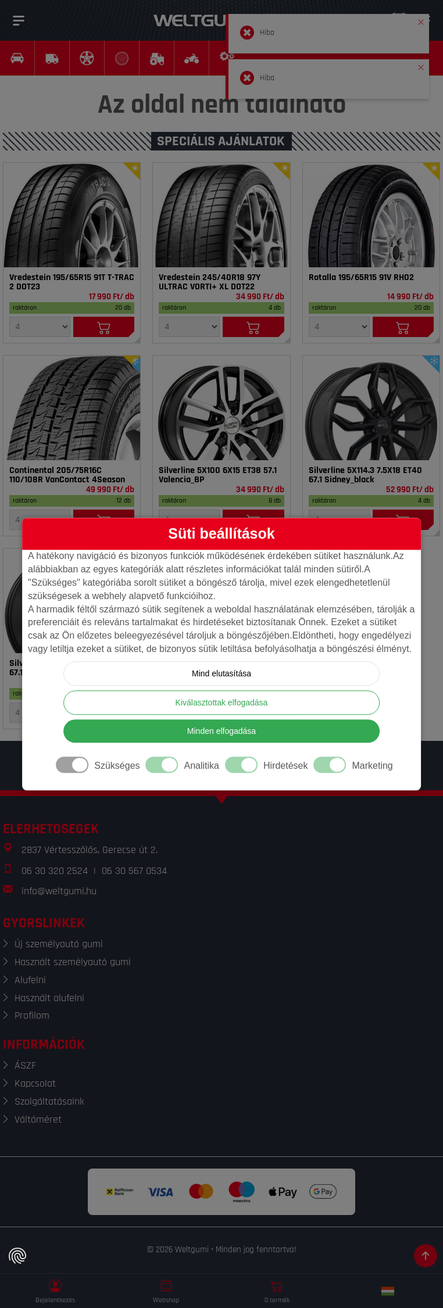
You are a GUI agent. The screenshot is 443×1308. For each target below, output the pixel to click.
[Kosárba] (103, 327)
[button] (421, 20)
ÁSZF (25, 1065)
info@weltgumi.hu (59, 891)
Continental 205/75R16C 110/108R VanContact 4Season (67, 475)
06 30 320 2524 (55, 870)
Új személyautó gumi (59, 944)
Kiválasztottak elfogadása (222, 702)
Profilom (32, 1015)
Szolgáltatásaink (49, 1101)
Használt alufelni (49, 998)
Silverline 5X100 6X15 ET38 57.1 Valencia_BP (218, 475)
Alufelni (30, 980)
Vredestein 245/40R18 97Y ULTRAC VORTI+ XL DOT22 (209, 282)
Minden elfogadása (221, 731)
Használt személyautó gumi (73, 962)
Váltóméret (38, 1119)
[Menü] (18, 20)
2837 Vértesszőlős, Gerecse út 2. (90, 850)
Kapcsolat (35, 1083)
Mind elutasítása (221, 673)
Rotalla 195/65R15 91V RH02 (361, 277)
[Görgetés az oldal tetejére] (425, 1255)
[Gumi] (71, 215)
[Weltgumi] (208, 20)
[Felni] (221, 408)
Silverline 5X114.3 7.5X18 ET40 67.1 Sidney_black (365, 475)
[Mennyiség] (39, 327)
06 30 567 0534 (134, 870)
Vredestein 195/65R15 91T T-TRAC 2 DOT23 (71, 282)
